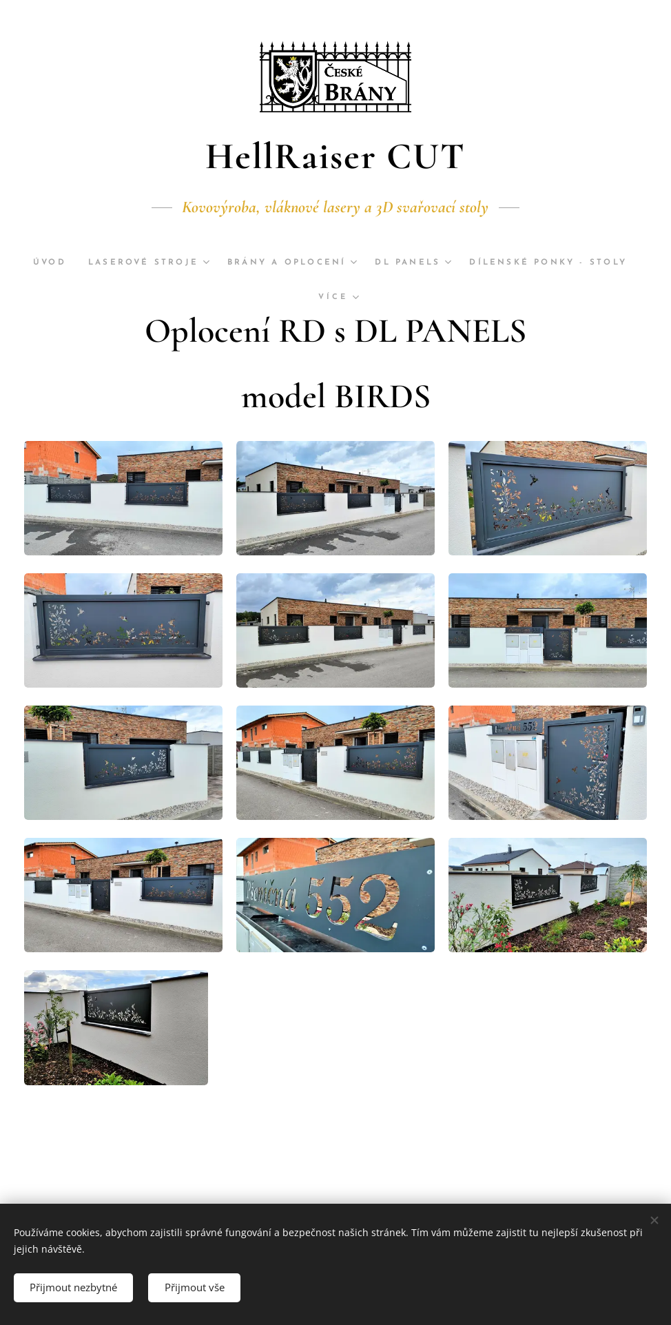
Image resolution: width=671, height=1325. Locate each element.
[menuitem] (112, 262)
